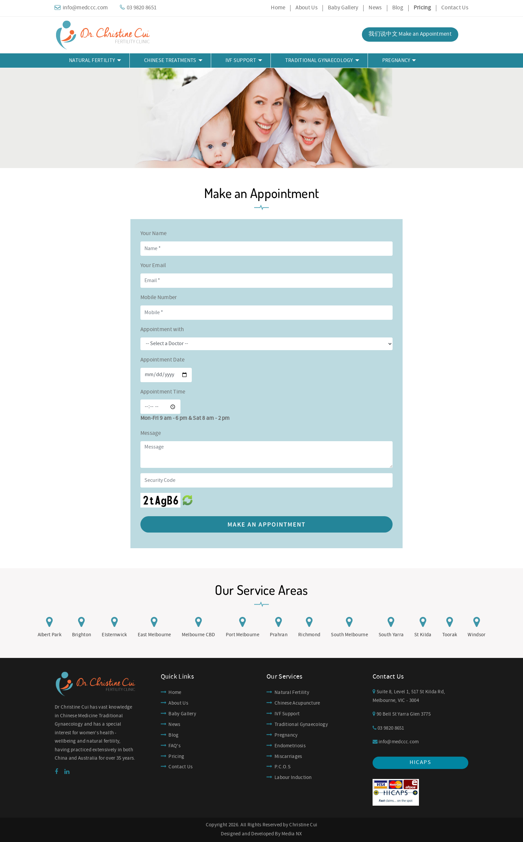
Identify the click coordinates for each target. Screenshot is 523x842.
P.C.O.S (283, 767)
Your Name (153, 233)
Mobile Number (158, 297)
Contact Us (454, 8)
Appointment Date (162, 360)
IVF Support (287, 714)
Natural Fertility (292, 692)
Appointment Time (162, 392)
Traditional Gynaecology (301, 724)
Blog (397, 8)
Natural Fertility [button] (92, 60)
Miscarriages (288, 756)
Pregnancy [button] (396, 60)
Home (278, 8)
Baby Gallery (343, 8)
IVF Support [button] (240, 60)
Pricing (176, 756)
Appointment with (162, 329)
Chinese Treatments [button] (170, 60)
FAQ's (174, 746)
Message (150, 433)
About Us (306, 8)
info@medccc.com (396, 742)
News (375, 8)
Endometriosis (290, 746)
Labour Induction (293, 777)
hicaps (420, 762)
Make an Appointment (266, 524)
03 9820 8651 (388, 728)
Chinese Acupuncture (297, 703)
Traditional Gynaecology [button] (319, 60)
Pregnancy (286, 735)
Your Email (153, 265)
